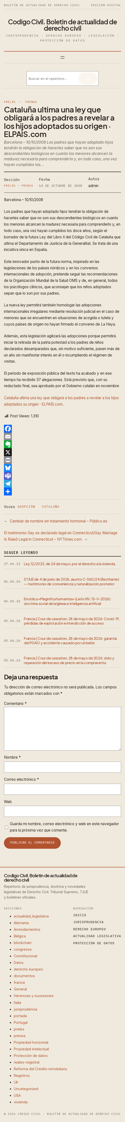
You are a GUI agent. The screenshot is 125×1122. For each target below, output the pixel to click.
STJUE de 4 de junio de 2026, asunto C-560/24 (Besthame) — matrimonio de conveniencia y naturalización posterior (71, 581)
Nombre (12, 757)
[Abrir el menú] (62, 57)
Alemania (21, 923)
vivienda (21, 1102)
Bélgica (20, 936)
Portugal (21, 1022)
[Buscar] (87, 78)
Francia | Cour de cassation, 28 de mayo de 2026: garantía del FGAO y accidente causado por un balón (70, 640)
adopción (26, 507)
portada (20, 1016)
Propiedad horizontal (31, 1042)
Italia (17, 1002)
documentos (24, 976)
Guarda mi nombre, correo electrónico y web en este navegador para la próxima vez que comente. (64, 827)
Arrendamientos (27, 929)
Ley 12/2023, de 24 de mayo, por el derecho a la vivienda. (70, 563)
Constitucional (25, 956)
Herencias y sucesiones (34, 996)
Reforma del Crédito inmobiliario (40, 1069)
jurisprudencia (25, 1009)
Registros (22, 1075)
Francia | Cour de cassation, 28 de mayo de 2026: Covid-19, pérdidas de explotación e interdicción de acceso (72, 621)
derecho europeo (28, 969)
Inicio (79, 915)
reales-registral (26, 1062)
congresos (23, 949)
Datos (19, 962)
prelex (10, 102)
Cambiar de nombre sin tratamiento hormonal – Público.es (58, 521)
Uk (16, 1082)
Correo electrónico (21, 779)
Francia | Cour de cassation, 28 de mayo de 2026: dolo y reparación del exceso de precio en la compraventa (69, 660)
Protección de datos (31, 1056)
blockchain (22, 943)
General (20, 989)
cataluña (51, 507)
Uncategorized (26, 1089)
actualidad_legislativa (31, 916)
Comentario (15, 703)
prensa (31, 102)
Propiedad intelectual (31, 1049)
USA (17, 1095)
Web (8, 801)
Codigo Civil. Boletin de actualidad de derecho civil (62, 25)
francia (19, 982)
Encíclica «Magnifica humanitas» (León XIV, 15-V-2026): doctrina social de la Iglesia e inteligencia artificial (67, 601)
